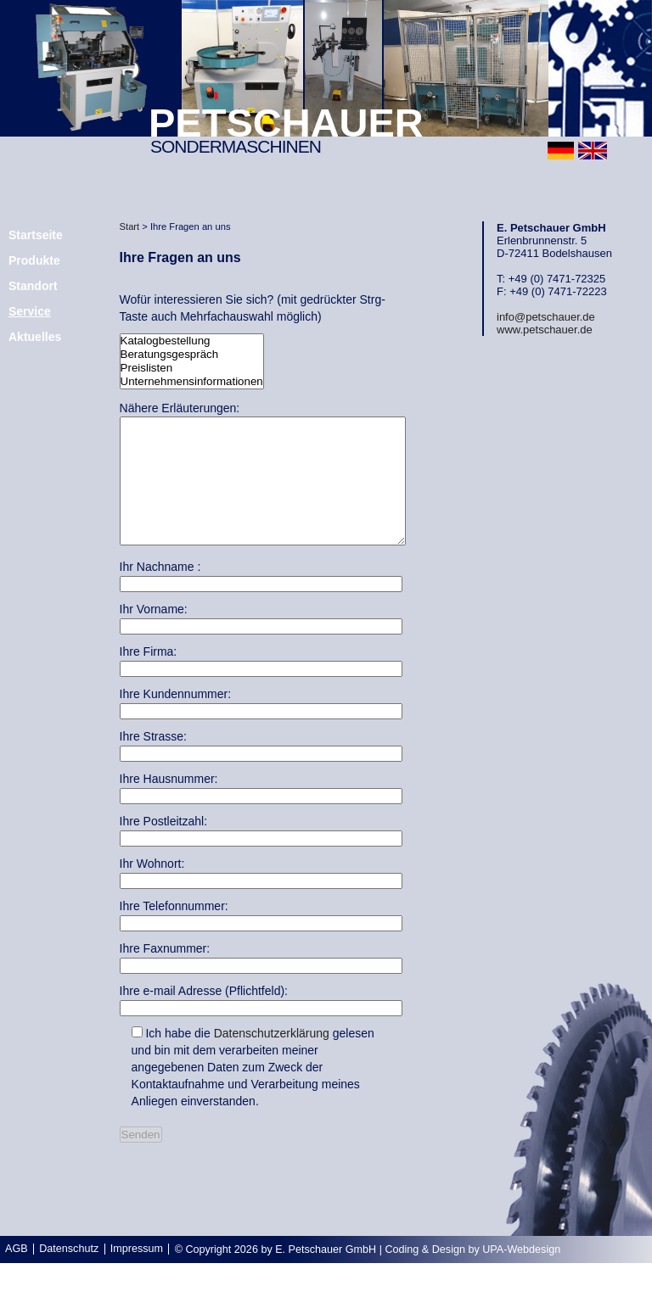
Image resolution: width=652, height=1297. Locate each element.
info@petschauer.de (546, 316)
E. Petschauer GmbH (325, 1275)
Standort (33, 286)
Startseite (35, 235)
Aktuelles (34, 337)
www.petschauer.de (545, 329)
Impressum (136, 1274)
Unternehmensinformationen (192, 382)
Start (130, 226)
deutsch (561, 150)
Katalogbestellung (192, 341)
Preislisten (192, 368)
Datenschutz (68, 1274)
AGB (16, 1274)
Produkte (34, 260)
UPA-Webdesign (521, 1275)
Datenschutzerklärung (271, 1058)
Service (29, 311)
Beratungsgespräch (192, 354)
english (592, 150)
